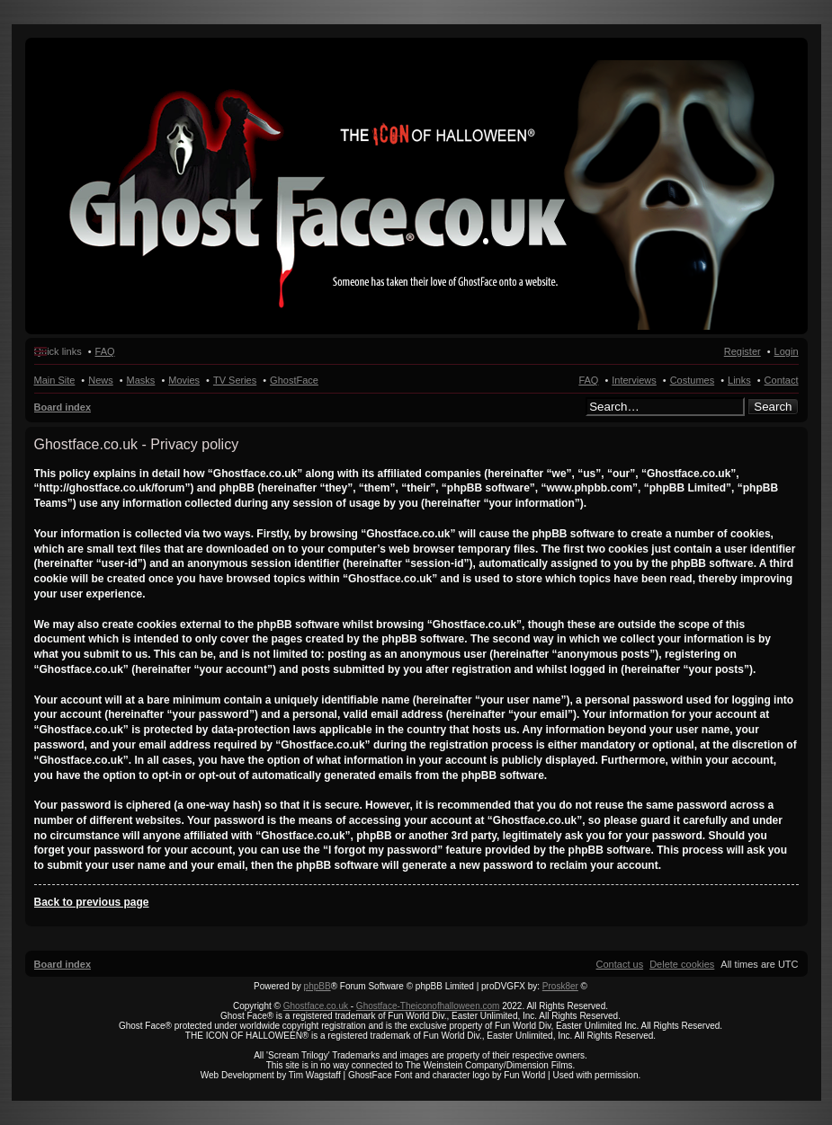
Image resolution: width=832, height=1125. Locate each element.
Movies (184, 380)
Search (773, 406)
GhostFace (294, 380)
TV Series (234, 380)
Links (739, 380)
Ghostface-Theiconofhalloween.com (428, 1006)
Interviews (634, 380)
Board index (63, 407)
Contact (782, 380)
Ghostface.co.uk (317, 1006)
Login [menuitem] (786, 351)
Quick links (58, 351)
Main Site (55, 380)
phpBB (317, 986)
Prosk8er (560, 986)
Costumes (692, 380)
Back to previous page (91, 902)
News (100, 380)
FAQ (588, 380)
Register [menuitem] (742, 351)
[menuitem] (681, 964)
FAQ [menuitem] (105, 351)
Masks (141, 380)
